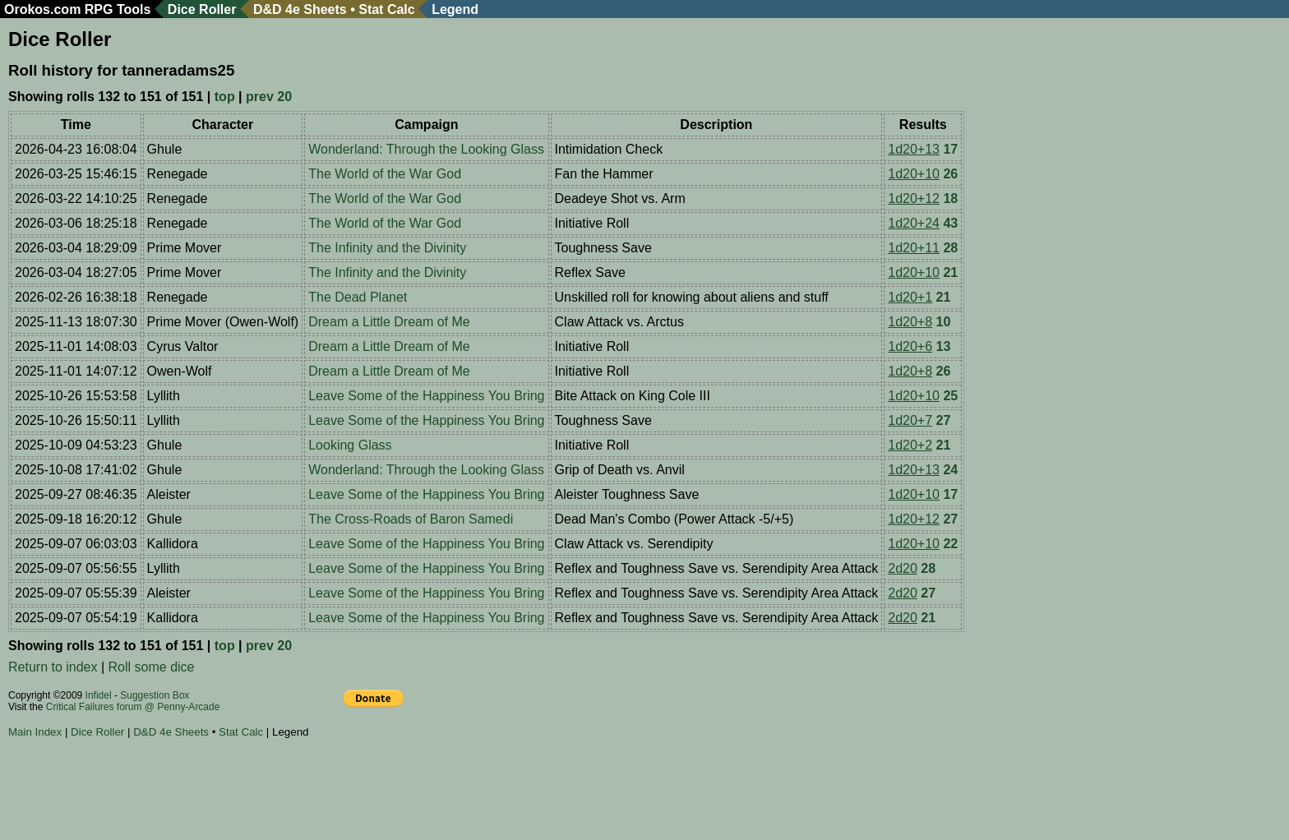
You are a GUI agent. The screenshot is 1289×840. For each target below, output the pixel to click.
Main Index (35, 732)
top (225, 97)
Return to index (53, 667)
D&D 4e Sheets (300, 9)
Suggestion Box (154, 695)
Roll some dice (152, 667)
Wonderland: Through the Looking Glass (426, 149)
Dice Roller (202, 9)
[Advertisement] (307, 791)
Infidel (98, 695)
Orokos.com (42, 9)
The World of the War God (384, 174)
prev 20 (269, 97)
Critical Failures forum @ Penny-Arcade (133, 707)
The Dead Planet (357, 297)
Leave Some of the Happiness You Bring (426, 396)
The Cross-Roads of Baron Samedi (410, 519)
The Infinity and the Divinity (387, 248)
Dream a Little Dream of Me (389, 322)
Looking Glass (349, 445)
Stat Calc (386, 9)
